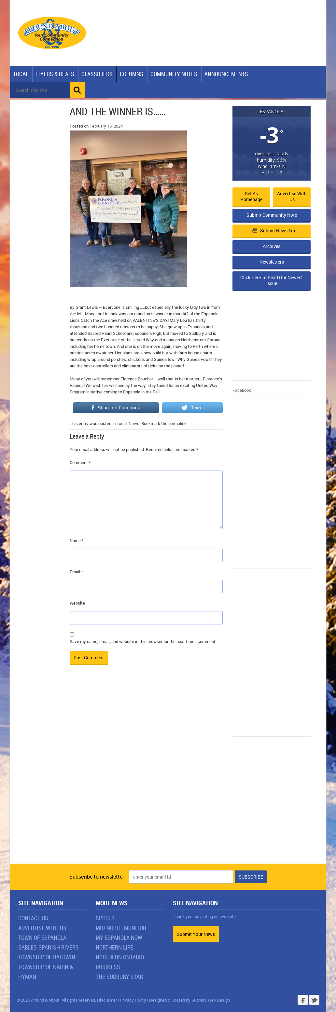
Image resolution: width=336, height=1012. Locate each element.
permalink (177, 423)
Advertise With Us (42, 928)
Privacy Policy (133, 1000)
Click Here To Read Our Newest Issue (271, 280)
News (134, 423)
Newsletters (271, 262)
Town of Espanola (42, 937)
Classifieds (97, 74)
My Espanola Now (119, 937)
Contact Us (33, 918)
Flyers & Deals (54, 74)
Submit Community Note (271, 215)
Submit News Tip (273, 230)
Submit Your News (196, 934)
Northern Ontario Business (120, 962)
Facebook (241, 390)
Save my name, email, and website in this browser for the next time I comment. (143, 641)
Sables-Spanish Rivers (48, 947)
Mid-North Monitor (121, 928)
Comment (80, 462)
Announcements (226, 74)
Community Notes (173, 74)
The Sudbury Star (119, 976)
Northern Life (114, 947)
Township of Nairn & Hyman (45, 971)
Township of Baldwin (46, 957)
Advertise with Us (292, 196)
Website (77, 603)
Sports (105, 918)
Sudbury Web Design (210, 1000)
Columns (131, 74)
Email (76, 572)
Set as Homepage (251, 196)
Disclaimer (107, 1000)
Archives (271, 246)
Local (21, 74)
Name (77, 540)
